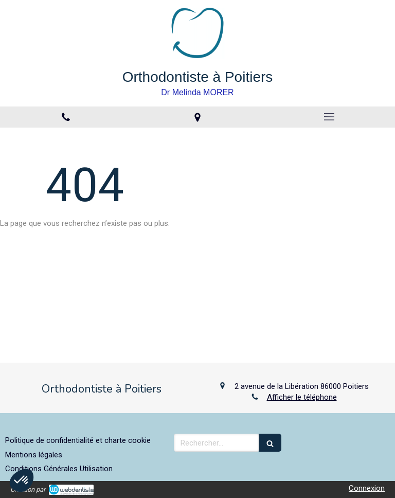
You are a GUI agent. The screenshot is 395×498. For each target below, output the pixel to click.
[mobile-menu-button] (329, 116)
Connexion (367, 488)
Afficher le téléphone (302, 397)
